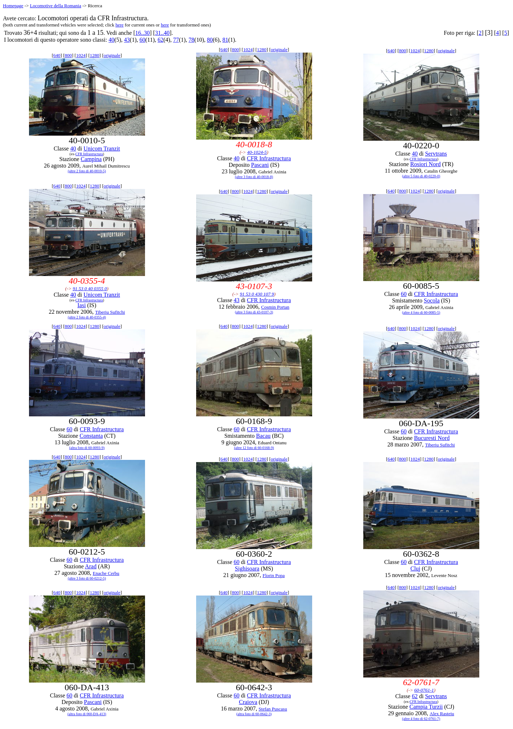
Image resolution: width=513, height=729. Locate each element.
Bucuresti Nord (432, 438)
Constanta (91, 436)
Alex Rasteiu (442, 713)
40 (111, 40)
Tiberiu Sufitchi (110, 312)
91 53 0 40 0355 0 (90, 288)
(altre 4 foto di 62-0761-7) (421, 719)
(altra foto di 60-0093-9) (86, 448)
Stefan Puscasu (272, 709)
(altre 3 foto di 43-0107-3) (254, 312)
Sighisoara (247, 568)
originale (112, 55)
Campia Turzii (426, 707)
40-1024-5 (257, 152)
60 (142, 40)
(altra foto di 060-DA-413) (86, 714)
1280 (94, 55)
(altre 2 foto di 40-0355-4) (87, 317)
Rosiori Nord (425, 164)
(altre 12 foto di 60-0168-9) (254, 448)
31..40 (162, 33)
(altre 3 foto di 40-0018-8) (254, 177)
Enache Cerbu (106, 573)
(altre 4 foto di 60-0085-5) (421, 312)
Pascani (260, 165)
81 (225, 40)
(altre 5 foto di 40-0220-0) (421, 176)
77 (176, 40)
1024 (81, 55)
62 (161, 40)
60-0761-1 (424, 690)
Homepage (13, 5)
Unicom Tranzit (101, 148)
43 (127, 40)
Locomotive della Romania (55, 5)
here (119, 25)
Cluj (415, 568)
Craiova (248, 702)
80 (210, 40)
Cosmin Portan (275, 307)
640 (57, 55)
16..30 (142, 33)
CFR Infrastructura (89, 154)
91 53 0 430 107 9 (257, 294)
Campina (91, 159)
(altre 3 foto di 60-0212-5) (87, 578)
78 (191, 40)
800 (68, 55)
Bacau (263, 436)
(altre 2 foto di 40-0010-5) (87, 171)
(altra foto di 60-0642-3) (254, 714)
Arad (90, 566)
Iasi (82, 305)
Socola (432, 300)
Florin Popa (273, 575)
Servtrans (436, 154)
